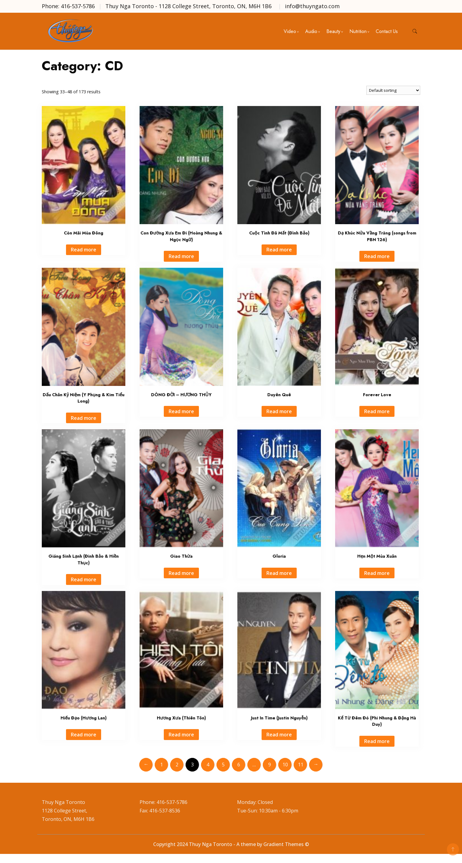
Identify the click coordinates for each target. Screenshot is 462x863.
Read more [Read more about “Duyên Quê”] (279, 411)
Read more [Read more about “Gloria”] (279, 573)
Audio (311, 31)
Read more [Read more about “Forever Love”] (377, 411)
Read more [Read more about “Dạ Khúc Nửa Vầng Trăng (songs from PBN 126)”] (377, 256)
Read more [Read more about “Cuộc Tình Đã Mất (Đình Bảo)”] (279, 249)
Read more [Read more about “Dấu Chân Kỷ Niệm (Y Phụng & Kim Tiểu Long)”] (83, 418)
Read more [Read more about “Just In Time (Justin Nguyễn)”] (279, 734)
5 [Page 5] (223, 764)
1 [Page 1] (161, 764)
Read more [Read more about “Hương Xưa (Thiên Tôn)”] (181, 734)
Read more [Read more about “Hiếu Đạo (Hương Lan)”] (83, 734)
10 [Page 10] (285, 764)
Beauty (333, 31)
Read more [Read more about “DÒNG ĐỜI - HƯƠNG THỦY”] (181, 411)
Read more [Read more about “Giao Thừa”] (181, 573)
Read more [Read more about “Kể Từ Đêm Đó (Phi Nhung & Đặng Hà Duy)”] (377, 741)
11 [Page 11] (300, 764)
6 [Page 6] (238, 764)
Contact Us (387, 31)
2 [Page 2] (177, 764)
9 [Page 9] (269, 764)
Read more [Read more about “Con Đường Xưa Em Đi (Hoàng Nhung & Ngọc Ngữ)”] (181, 256)
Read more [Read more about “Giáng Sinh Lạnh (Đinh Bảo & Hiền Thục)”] (83, 579)
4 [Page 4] (207, 764)
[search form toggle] (414, 31)
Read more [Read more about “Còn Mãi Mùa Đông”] (83, 249)
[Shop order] (393, 90)
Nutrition (358, 31)
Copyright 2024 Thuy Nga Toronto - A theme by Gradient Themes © (231, 844)
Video (290, 31)
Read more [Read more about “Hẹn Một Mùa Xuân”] (377, 573)
